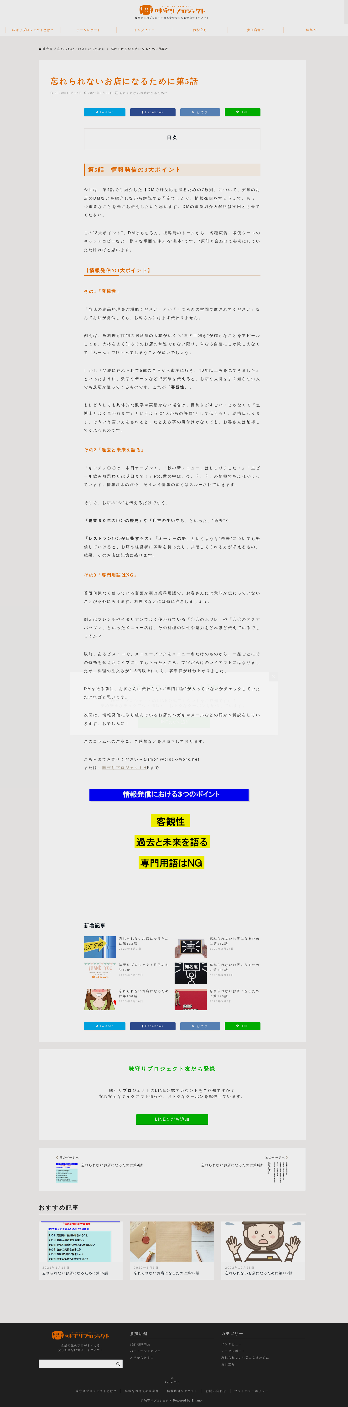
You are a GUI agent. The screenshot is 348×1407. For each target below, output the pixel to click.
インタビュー (146, 30)
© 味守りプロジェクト (158, 1400)
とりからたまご (144, 1357)
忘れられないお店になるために (145, 93)
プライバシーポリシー (253, 1391)
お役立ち (202, 30)
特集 (311, 30)
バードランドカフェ (147, 1351)
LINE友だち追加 (174, 1119)
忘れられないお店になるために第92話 (169, 1273)
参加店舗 (256, 30)
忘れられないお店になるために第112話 (261, 1273)
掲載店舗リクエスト (184, 1391)
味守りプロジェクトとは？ (35, 30)
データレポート (90, 30)
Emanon (199, 1400)
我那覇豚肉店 (142, 1344)
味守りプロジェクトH (126, 768)
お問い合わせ (218, 1391)
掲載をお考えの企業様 (144, 1391)
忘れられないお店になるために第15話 (77, 1273)
